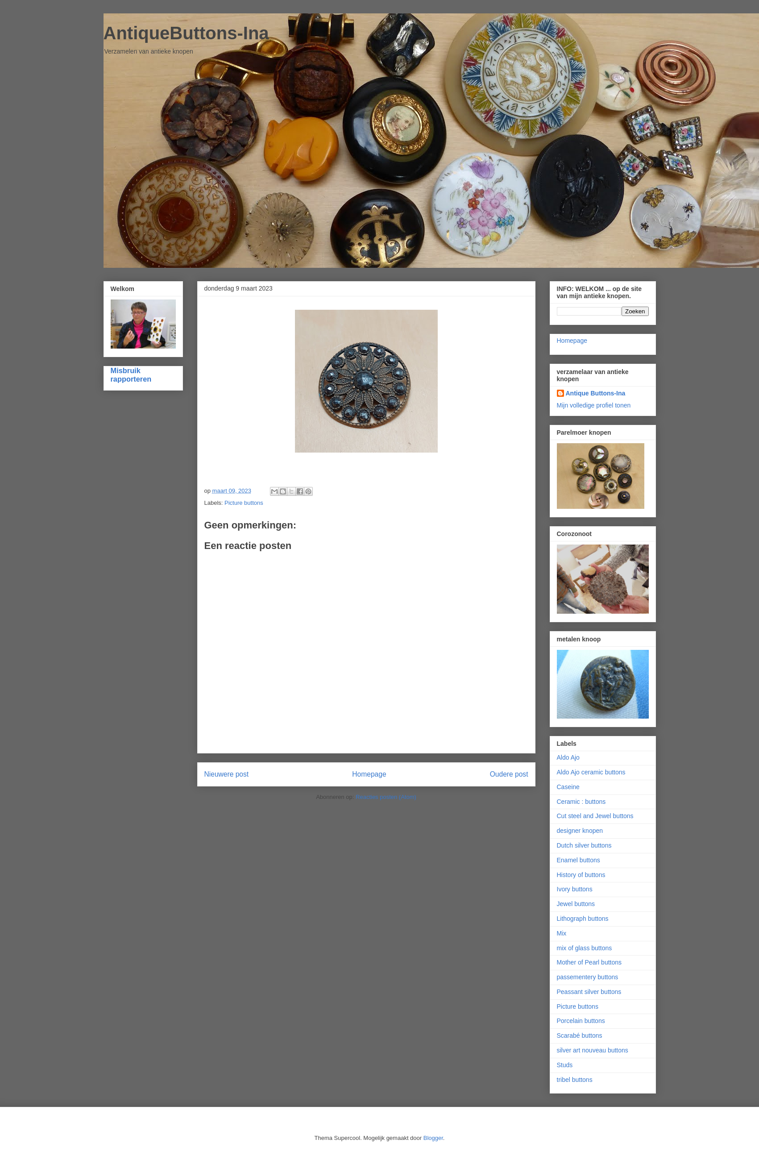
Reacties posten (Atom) (386, 797)
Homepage (369, 774)
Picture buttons (243, 502)
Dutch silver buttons (584, 845)
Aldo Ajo (568, 757)
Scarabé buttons (579, 1035)
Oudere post (509, 774)
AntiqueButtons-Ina (186, 33)
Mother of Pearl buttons (589, 962)
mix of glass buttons (584, 948)
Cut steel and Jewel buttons (595, 815)
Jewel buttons (576, 903)
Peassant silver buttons (589, 991)
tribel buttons (575, 1079)
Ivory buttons (575, 889)
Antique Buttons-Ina (596, 393)
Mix (562, 933)
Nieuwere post (226, 774)
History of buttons (581, 874)
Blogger (433, 1138)
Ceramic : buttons (581, 801)
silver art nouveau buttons (592, 1050)
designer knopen (580, 830)
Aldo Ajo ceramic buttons (591, 772)
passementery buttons (587, 977)
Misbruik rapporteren (131, 374)
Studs (565, 1065)
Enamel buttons (578, 860)
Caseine (568, 786)
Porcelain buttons (581, 1020)
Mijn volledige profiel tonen (594, 405)
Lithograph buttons (583, 918)
